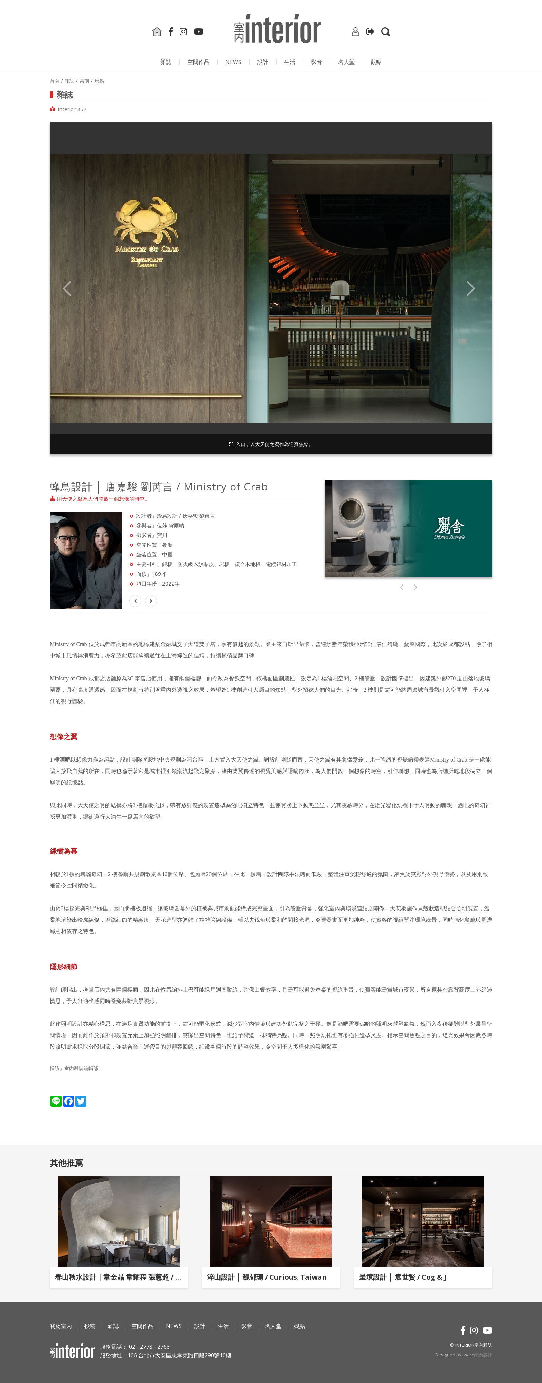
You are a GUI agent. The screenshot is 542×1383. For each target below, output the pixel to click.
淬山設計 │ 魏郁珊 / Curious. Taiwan (267, 1277)
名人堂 (346, 62)
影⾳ (316, 62)
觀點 (376, 62)
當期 (84, 81)
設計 (262, 62)
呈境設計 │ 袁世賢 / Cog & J (403, 1277)
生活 (289, 62)
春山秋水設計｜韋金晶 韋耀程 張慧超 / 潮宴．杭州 (119, 1277)
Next (471, 288)
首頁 (54, 81)
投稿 (89, 1326)
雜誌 (165, 62)
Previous (67, 288)
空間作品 (198, 62)
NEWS (233, 62)
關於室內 (61, 1326)
